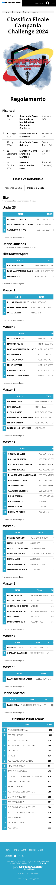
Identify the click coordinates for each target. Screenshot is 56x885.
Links (40, 849)
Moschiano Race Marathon (28, 135)
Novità (16, 849)
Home (7, 849)
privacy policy (34, 879)
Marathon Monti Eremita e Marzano (28, 153)
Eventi (23, 849)
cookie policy (22, 879)
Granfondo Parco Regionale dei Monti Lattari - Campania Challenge (28, 122)
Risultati (32, 849)
